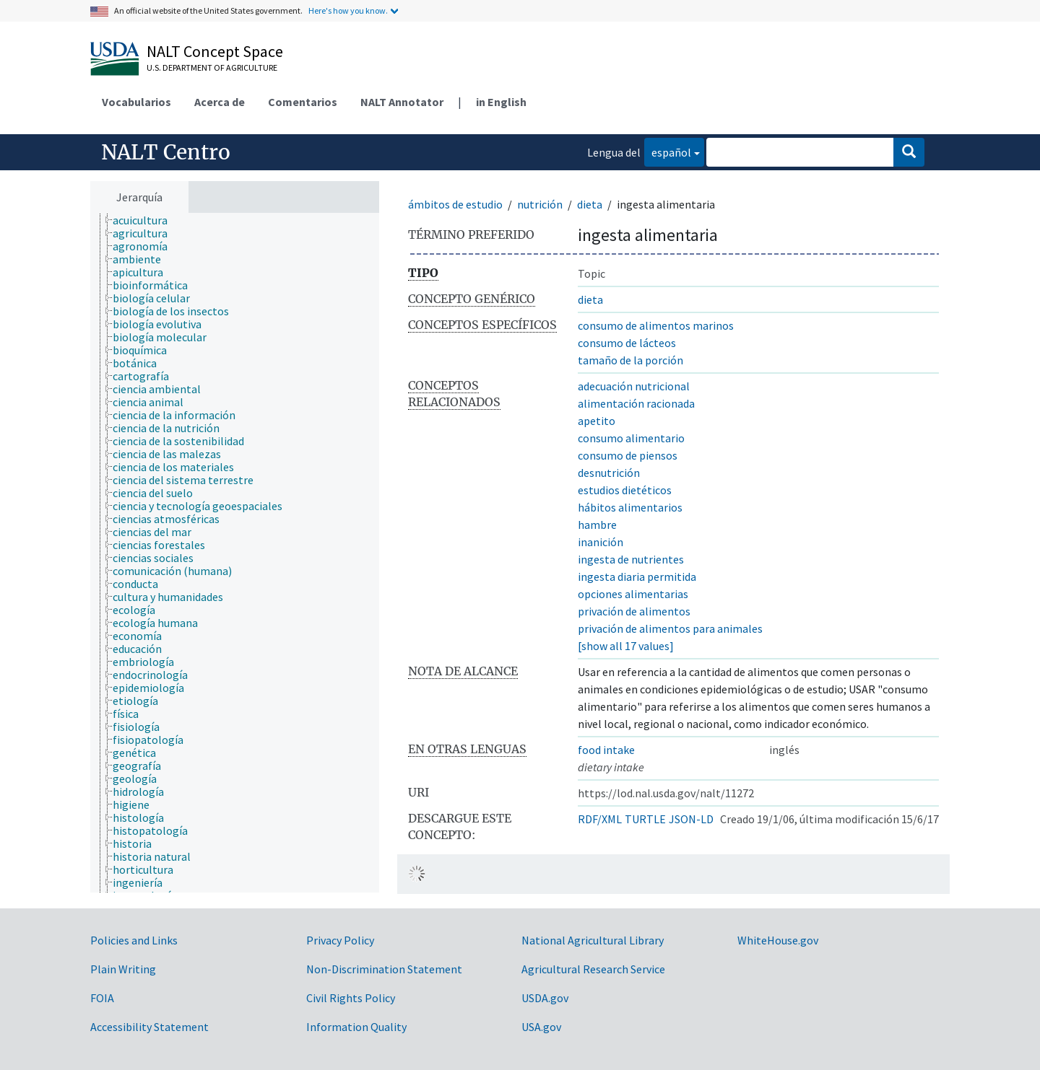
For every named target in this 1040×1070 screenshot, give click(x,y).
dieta (589, 204)
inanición (600, 542)
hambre (597, 524)
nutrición (540, 204)
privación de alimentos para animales (670, 628)
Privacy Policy (340, 940)
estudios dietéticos (625, 490)
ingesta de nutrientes (631, 559)
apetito (596, 420)
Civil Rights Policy (350, 998)
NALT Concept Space (215, 51)
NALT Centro (165, 152)
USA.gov (541, 1026)
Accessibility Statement (149, 1026)
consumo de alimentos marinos (656, 325)
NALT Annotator (401, 102)
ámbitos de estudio (455, 204)
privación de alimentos (634, 611)
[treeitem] (146, 220)
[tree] (234, 553)
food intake (606, 749)
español (667, 151)
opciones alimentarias (633, 594)
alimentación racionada (636, 403)
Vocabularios (136, 102)
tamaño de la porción (630, 360)
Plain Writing (123, 969)
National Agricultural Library (592, 940)
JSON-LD (691, 819)
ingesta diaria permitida (637, 576)
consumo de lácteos (627, 343)
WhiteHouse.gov (777, 940)
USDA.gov (544, 998)
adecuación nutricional (634, 386)
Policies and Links (134, 940)
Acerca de (219, 102)
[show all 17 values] (626, 646)
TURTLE (645, 819)
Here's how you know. (348, 10)
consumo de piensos (627, 455)
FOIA (102, 998)
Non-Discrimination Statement (384, 969)
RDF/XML (600, 819)
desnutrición (609, 472)
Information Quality (356, 1026)
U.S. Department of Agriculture (212, 67)
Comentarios (302, 102)
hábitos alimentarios (630, 507)
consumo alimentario (631, 438)
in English (501, 102)
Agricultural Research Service (593, 969)
